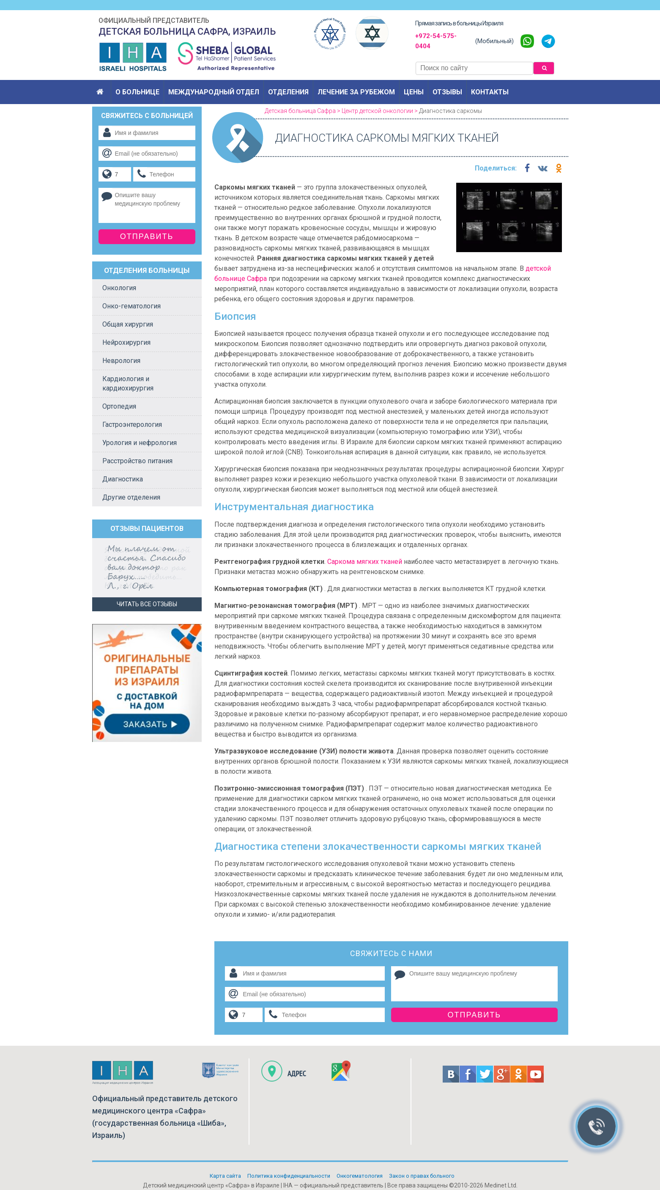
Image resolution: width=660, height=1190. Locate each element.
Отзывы (447, 92)
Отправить (474, 1015)
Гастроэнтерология (132, 424)
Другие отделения (131, 497)
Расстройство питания (137, 461)
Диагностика (122, 479)
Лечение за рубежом (356, 92)
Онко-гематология (131, 306)
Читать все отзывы (147, 604)
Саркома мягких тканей (364, 562)
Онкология (119, 288)
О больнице (137, 92)
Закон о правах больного (422, 1176)
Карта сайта (225, 1176)
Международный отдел (213, 92)
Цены (414, 92)
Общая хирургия (127, 324)
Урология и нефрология (139, 443)
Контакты (490, 92)
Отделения (288, 92)
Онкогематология (360, 1176)
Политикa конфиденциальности (288, 1176)
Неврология (121, 361)
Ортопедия (119, 406)
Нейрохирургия (126, 342)
